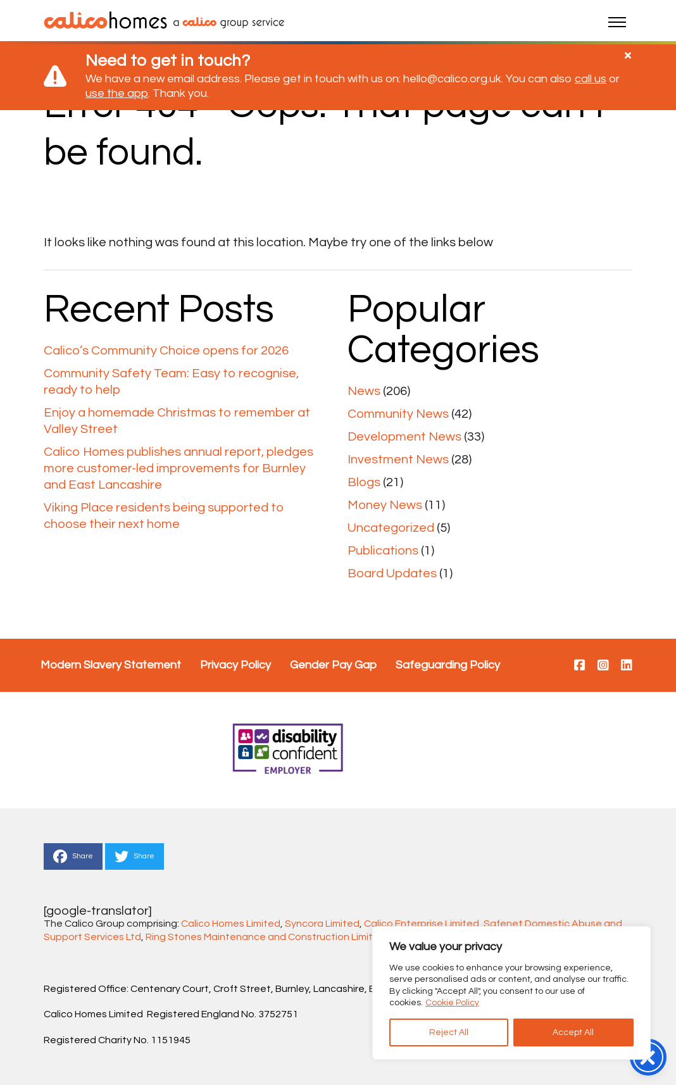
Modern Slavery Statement (111, 665)
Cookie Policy (452, 1002)
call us (590, 79)
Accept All (573, 1032)
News (363, 391)
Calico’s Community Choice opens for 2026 (166, 350)
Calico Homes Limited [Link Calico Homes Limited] (230, 924)
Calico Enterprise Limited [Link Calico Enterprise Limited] (421, 924)
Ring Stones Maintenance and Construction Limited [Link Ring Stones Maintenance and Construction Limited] (265, 937)
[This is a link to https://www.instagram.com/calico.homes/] (603, 666)
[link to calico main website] (225, 22)
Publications (382, 550)
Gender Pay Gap (333, 665)
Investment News (398, 459)
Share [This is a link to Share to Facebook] (73, 856)
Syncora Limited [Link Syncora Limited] (322, 924)
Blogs (363, 482)
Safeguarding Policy (448, 665)
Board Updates (392, 573)
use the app (116, 93)
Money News (384, 505)
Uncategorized (390, 528)
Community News (398, 414)
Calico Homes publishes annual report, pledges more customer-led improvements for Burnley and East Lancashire (178, 468)
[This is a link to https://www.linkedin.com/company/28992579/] (626, 666)
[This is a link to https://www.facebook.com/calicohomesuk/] (579, 666)
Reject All (448, 1032)
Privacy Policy (235, 665)
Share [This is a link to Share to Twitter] (134, 856)
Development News (404, 436)
